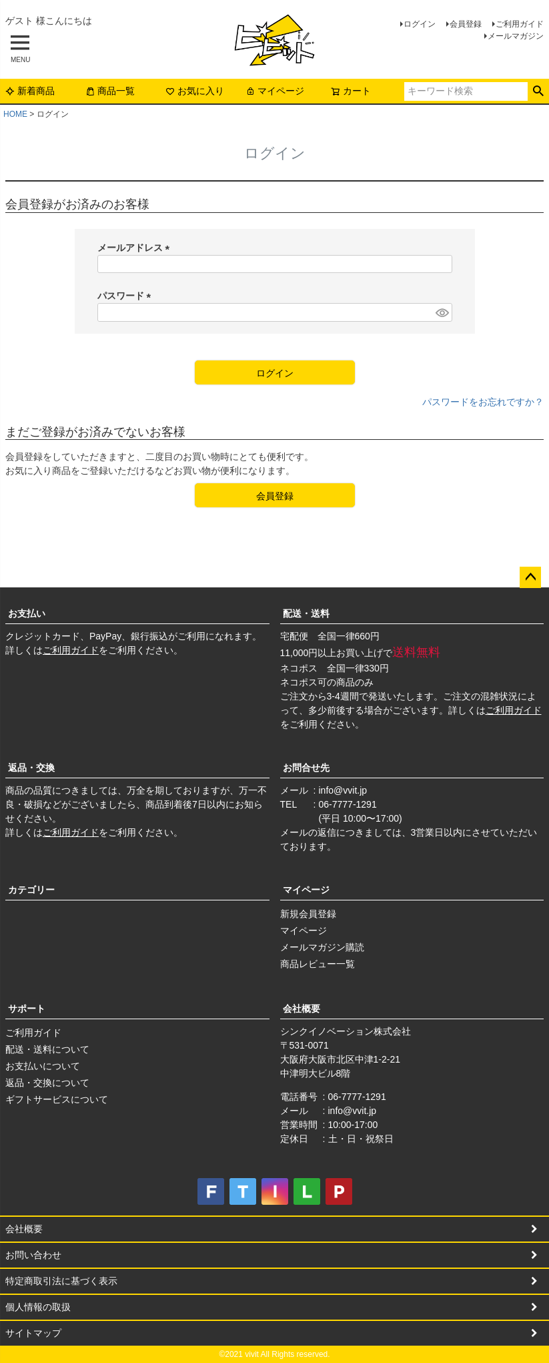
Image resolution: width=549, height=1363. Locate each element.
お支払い (26, 613)
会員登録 (466, 24)
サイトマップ (33, 1333)
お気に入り (194, 90)
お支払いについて (42, 1066)
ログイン (420, 24)
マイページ (274, 90)
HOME (15, 114)
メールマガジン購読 (322, 947)
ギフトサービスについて (56, 1099)
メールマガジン (516, 36)
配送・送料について (47, 1049)
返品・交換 (31, 767)
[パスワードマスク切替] (441, 312)
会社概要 (301, 1008)
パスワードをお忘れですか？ (483, 401)
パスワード (126, 295)
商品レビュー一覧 (317, 964)
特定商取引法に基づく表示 (61, 1281)
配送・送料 (306, 613)
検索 (538, 91)
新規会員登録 (308, 913)
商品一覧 (110, 90)
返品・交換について (47, 1082)
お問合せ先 (306, 767)
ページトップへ (530, 577)
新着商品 (30, 90)
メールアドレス (136, 247)
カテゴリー (31, 889)
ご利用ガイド (520, 24)
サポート (26, 1008)
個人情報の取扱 (38, 1307)
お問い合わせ (33, 1255)
